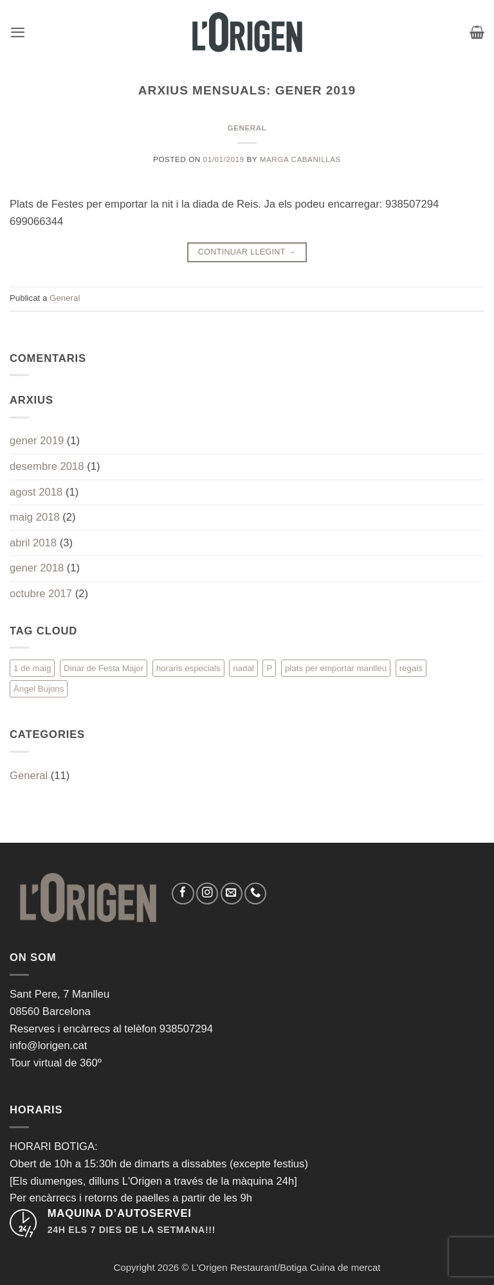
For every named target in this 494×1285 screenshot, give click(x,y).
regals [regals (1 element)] (411, 668)
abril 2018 (33, 543)
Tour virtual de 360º (56, 1063)
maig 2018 (35, 517)
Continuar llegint (247, 252)
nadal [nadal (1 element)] (243, 668)
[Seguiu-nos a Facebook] (183, 893)
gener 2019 (37, 441)
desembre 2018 (47, 466)
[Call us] (255, 893)
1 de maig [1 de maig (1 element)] (32, 668)
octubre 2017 (41, 594)
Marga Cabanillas (300, 159)
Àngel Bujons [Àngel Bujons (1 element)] (39, 689)
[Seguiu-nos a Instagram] (207, 893)
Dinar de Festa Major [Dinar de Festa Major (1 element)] (103, 668)
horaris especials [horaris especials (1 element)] (188, 668)
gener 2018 (37, 568)
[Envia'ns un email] (231, 893)
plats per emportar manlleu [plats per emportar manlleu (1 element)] (336, 668)
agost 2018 (36, 492)
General (247, 127)
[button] (18, 32)
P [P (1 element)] (269, 668)
